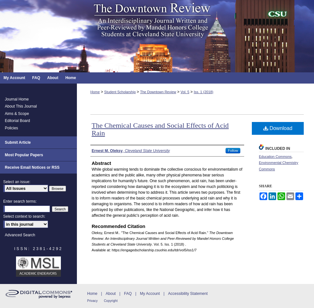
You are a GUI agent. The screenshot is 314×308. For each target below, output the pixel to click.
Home (95, 92)
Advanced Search (20, 235)
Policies (11, 128)
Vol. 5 (184, 92)
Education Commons (275, 156)
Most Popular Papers (24, 155)
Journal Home (17, 99)
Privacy (92, 301)
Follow (233, 150)
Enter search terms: (20, 201)
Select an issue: (16, 182)
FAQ (128, 293)
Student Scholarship (120, 92)
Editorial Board (17, 120)
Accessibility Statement (188, 293)
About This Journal (21, 106)
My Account (150, 293)
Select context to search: (24, 216)
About (111, 293)
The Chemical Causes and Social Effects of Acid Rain (160, 129)
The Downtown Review (158, 92)
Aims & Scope (17, 113)
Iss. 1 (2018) (203, 92)
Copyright (111, 301)
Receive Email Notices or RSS (32, 167)
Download (278, 128)
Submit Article (18, 142)
